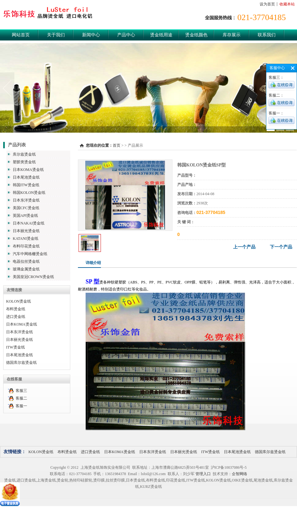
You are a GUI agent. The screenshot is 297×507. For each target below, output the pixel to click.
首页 (116, 145)
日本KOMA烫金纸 (28, 169)
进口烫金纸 (15, 316)
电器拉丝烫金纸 (26, 261)
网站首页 (21, 35)
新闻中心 (91, 35)
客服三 (21, 390)
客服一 (21, 406)
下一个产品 (281, 247)
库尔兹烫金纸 (24, 154)
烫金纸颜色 (196, 35)
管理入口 (203, 474)
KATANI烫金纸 (25, 238)
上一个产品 (244, 247)
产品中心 (126, 35)
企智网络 (239, 474)
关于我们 (56, 35)
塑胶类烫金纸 (24, 162)
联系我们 (267, 35)
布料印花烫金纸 (26, 246)
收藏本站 (287, 4)
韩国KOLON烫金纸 (29, 192)
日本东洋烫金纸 (26, 200)
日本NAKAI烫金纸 (28, 223)
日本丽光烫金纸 (26, 231)
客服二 (21, 398)
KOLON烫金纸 (18, 301)
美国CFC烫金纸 (26, 208)
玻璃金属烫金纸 (26, 269)
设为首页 (267, 4)
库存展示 (231, 35)
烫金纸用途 (161, 35)
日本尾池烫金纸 (26, 177)
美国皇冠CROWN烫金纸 (33, 277)
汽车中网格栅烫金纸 (30, 254)
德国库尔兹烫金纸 (21, 362)
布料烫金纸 (15, 309)
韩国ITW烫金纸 (26, 185)
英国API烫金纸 (25, 215)
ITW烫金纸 (15, 347)
